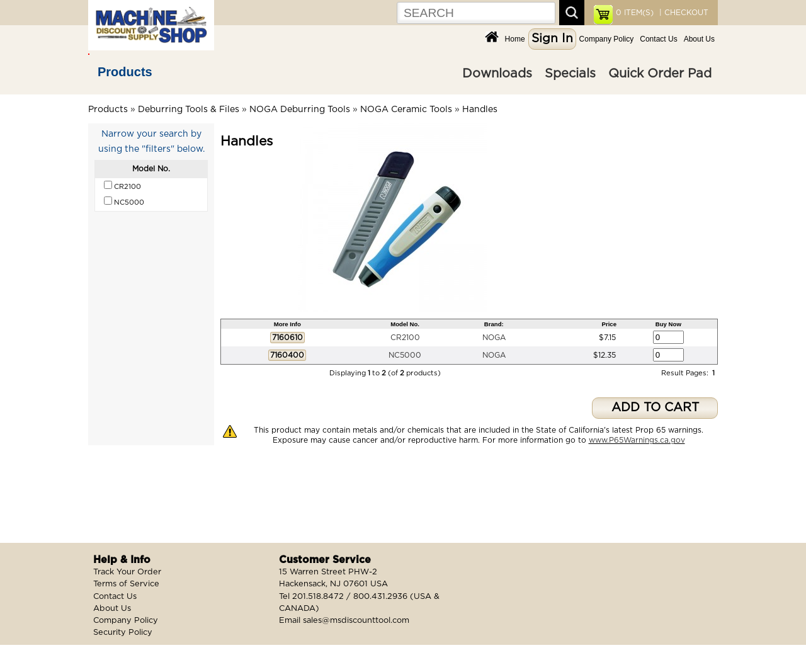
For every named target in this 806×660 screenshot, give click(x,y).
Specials (570, 73)
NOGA (494, 337)
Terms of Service (126, 584)
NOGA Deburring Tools (299, 109)
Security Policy (122, 633)
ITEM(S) (635, 12)
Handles (479, 109)
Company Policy (606, 39)
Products (125, 72)
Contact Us (658, 39)
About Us (699, 39)
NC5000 (405, 355)
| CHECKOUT (682, 12)
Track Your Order (127, 572)
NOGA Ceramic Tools (406, 109)
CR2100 (405, 337)
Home (515, 39)
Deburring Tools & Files (188, 109)
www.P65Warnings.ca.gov (637, 440)
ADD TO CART (655, 408)
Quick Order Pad (660, 73)
